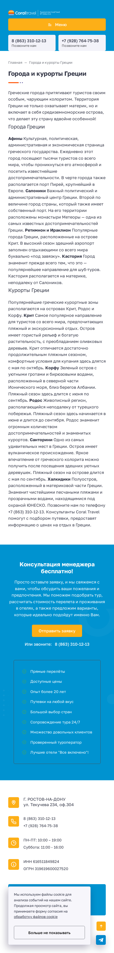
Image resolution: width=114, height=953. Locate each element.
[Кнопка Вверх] (101, 926)
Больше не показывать (49, 932)
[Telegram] (101, 940)
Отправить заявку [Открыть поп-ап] (57, 630)
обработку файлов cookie (36, 917)
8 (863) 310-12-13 (29, 40)
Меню (56, 24)
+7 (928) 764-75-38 (80, 40)
